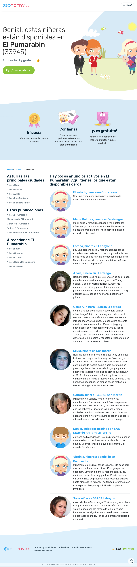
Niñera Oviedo (14, 189)
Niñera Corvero (15, 253)
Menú (127, 5)
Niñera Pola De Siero (17, 198)
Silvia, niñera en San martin (92, 351)
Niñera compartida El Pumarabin (23, 232)
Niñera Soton (13, 248)
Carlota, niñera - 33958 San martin (97, 395)
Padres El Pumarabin (17, 228)
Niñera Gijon (13, 185)
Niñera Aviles (13, 193)
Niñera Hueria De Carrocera (21, 262)
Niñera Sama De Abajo (18, 202)
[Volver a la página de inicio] (16, 5)
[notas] (120, 549)
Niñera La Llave (15, 266)
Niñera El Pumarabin (17, 214)
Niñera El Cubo (14, 257)
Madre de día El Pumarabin (20, 219)
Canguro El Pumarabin (18, 223)
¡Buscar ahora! (18, 70)
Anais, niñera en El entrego (92, 273)
